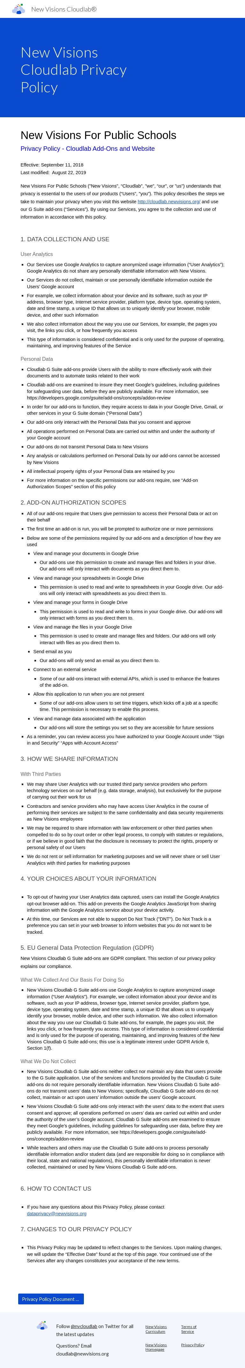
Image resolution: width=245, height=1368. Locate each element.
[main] (86, 68)
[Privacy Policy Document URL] (51, 1299)
